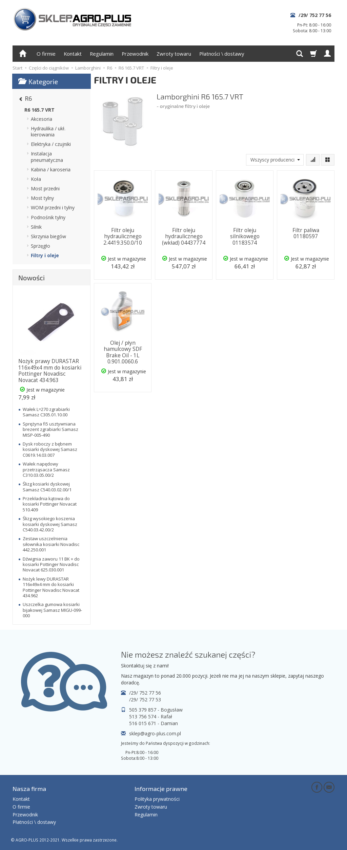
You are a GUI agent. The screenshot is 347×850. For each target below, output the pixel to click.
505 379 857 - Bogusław (156, 709)
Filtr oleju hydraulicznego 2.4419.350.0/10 (122, 236)
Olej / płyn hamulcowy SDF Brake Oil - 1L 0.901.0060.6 (123, 352)
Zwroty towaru (174, 53)
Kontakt (73, 53)
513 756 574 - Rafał (150, 716)
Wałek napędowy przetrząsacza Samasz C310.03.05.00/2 (46, 469)
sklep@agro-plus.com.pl (155, 733)
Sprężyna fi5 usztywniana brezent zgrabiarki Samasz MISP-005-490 (50, 429)
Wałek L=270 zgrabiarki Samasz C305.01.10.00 (46, 412)
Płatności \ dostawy (221, 53)
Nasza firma (29, 788)
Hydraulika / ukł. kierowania (48, 131)
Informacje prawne (161, 788)
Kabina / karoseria (50, 169)
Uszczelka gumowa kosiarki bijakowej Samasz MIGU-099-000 (52, 610)
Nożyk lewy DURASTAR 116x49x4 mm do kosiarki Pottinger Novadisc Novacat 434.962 (51, 587)
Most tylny (42, 198)
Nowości (31, 277)
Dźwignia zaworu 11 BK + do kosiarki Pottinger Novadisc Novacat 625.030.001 (51, 564)
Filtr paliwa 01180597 (305, 233)
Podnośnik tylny (48, 217)
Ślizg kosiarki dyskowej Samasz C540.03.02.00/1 (47, 486)
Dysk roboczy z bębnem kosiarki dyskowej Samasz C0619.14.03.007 (50, 449)
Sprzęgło (40, 246)
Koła (36, 179)
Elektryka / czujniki (51, 144)
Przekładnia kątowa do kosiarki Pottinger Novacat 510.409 (50, 504)
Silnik (36, 227)
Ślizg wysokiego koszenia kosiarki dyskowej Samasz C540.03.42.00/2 (50, 524)
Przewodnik (135, 53)
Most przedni (45, 188)
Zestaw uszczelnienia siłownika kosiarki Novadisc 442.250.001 (51, 544)
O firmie (46, 53)
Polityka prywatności (157, 799)
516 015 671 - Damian (153, 723)
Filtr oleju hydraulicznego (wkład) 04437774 (183, 236)
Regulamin (102, 53)
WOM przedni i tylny (53, 207)
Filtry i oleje (45, 255)
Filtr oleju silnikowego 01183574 (245, 236)
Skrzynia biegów (48, 236)
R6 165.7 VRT (39, 110)
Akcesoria (41, 119)
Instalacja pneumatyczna (47, 156)
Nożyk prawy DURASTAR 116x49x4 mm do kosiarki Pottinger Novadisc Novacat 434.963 (49, 370)
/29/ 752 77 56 (315, 15)
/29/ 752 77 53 (145, 699)
